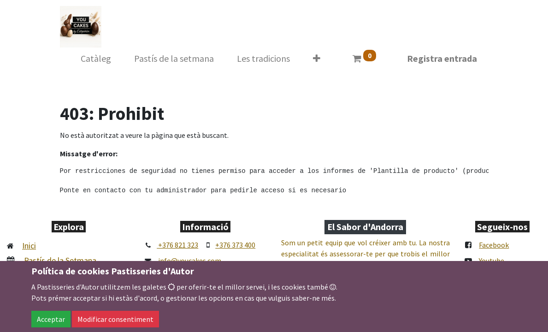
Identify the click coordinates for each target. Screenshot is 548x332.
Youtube (491, 260)
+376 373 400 (235, 244)
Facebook (494, 244)
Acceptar (51, 319)
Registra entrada (442, 58)
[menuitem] (96, 58)
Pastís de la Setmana (60, 260)
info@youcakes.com (189, 260)
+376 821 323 (177, 244)
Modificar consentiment (115, 319)
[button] (316, 58)
